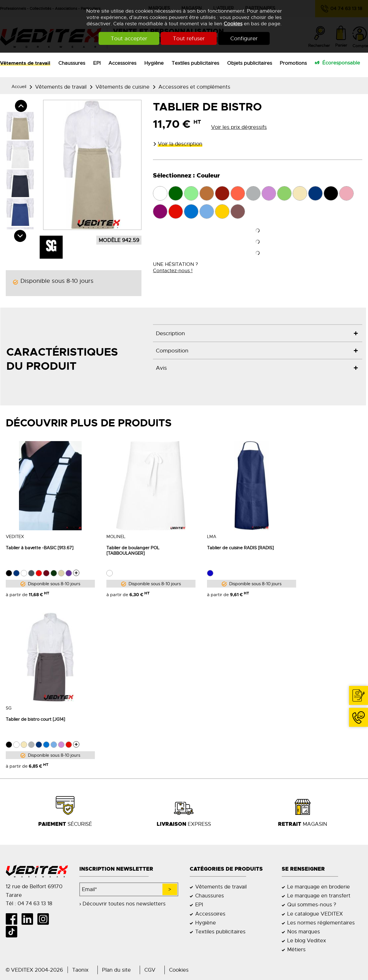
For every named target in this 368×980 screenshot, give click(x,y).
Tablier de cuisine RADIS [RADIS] (240, 547)
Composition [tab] (172, 350)
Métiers (296, 949)
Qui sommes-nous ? (311, 904)
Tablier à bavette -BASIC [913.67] (39, 547)
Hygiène (154, 63)
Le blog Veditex (306, 940)
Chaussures (71, 63)
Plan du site (116, 969)
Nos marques (303, 931)
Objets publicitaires (249, 63)
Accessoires (122, 63)
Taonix (80, 969)
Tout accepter (129, 38)
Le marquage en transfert (318, 895)
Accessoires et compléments (194, 86)
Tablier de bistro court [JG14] (35, 719)
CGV (150, 969)
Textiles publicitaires (195, 63)
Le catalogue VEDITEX (315, 913)
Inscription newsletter (116, 868)
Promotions (293, 63)
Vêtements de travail (25, 63)
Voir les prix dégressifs (239, 127)
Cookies (233, 23)
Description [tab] (170, 333)
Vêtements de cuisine (122, 86)
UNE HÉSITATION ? (175, 267)
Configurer (244, 38)
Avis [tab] (161, 368)
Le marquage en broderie (318, 886)
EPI (97, 63)
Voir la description (180, 143)
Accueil (19, 86)
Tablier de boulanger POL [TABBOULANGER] (132, 550)
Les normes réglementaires (321, 922)
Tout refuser (189, 38)
